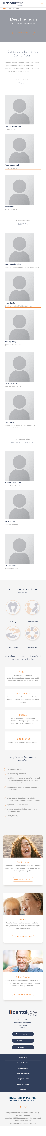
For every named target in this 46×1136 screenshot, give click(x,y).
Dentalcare (22, 1118)
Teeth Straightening (22, 1073)
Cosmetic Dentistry (23, 1063)
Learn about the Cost (23, 879)
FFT (21, 1115)
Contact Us (23, 1058)
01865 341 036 (23, 1041)
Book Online (23, 33)
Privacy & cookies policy (30, 1113)
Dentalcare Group (23, 1084)
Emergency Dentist (23, 1079)
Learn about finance (23, 937)
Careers (23, 1089)
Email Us (23, 1047)
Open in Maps (23, 1034)
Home (4, 9)
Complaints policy (13, 1113)
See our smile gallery (23, 994)
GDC (17, 1115)
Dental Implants (23, 1068)
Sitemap (27, 1115)
